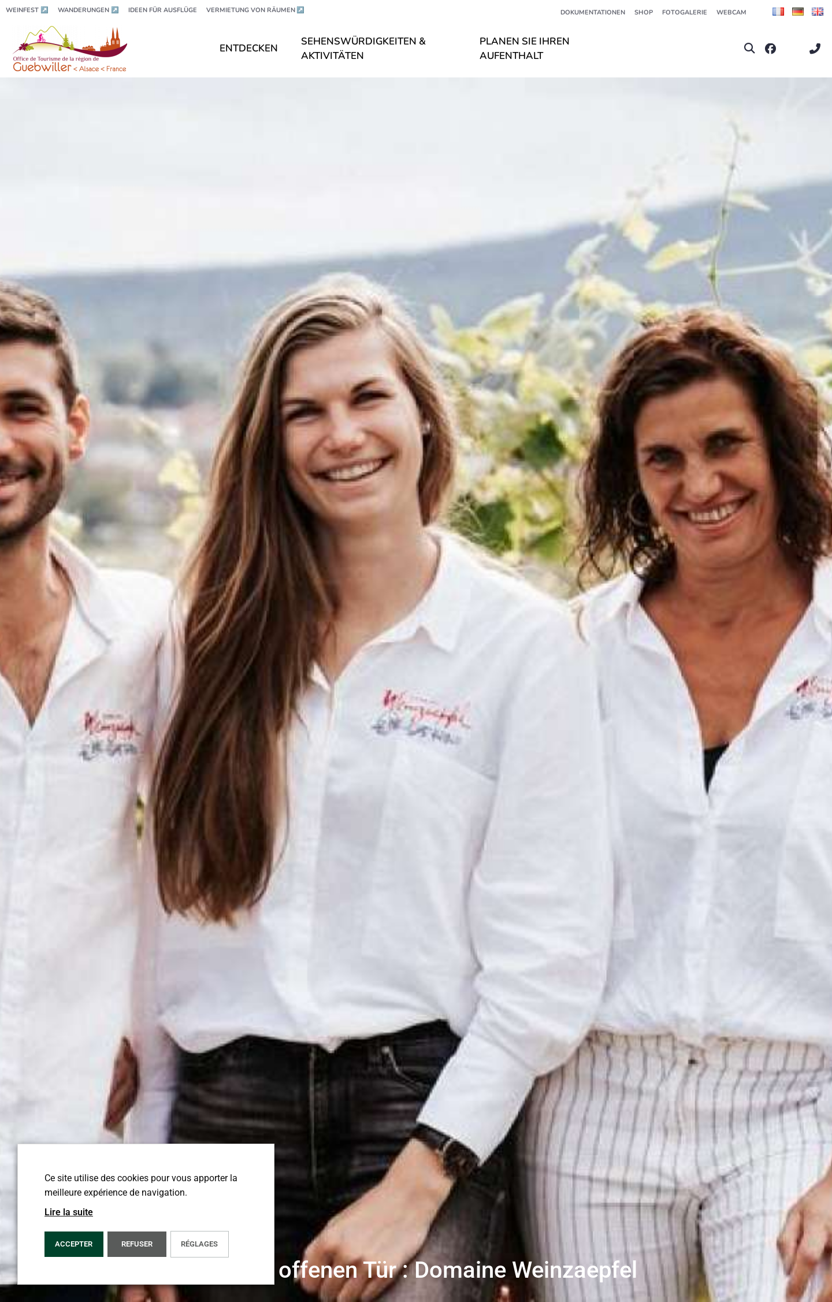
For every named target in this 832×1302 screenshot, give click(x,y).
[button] (749, 48)
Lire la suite (68, 1212)
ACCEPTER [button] (73, 1244)
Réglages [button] (199, 1244)
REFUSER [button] (137, 1244)
